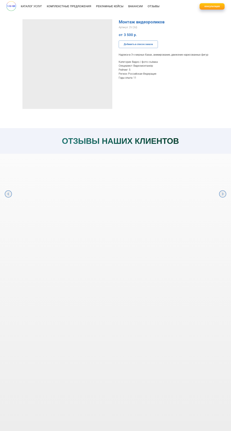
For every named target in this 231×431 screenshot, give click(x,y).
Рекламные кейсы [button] (110, 6)
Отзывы (153, 6)
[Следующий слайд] (222, 194)
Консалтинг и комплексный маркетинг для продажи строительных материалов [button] (187, 221)
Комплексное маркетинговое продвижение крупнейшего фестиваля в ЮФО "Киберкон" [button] (43, 221)
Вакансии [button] (135, 6)
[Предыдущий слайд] (8, 194)
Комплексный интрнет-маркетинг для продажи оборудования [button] (139, 217)
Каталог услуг (31, 6)
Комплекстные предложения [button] (69, 6)
